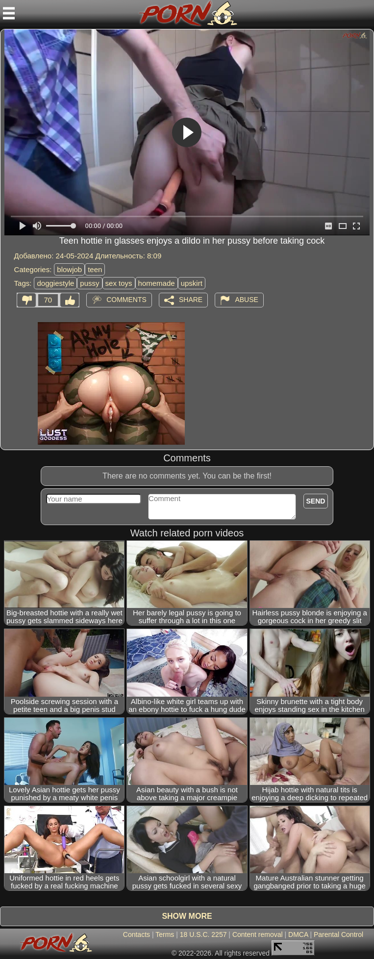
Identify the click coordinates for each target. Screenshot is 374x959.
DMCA (298, 934)
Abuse (246, 299)
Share (190, 299)
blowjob (69, 269)
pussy (89, 283)
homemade (156, 283)
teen (95, 269)
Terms (164, 934)
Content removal (257, 934)
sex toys (118, 283)
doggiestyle (55, 283)
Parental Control (338, 934)
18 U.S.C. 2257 (203, 934)
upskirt (191, 283)
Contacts (136, 934)
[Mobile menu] (9, 13)
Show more (187, 916)
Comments (126, 299)
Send (315, 501)
